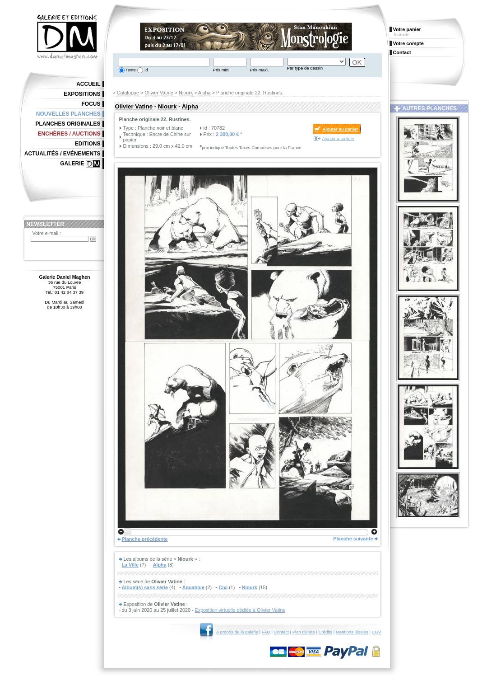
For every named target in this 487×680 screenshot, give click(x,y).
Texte (130, 69)
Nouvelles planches (68, 114)
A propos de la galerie (237, 631)
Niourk (186, 92)
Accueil (88, 84)
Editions (88, 144)
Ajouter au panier (340, 129)
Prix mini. (222, 69)
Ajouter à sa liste (338, 138)
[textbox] (164, 62)
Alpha (204, 92)
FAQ (266, 631)
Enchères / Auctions (69, 134)
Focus (91, 104)
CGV (376, 631)
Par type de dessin (305, 68)
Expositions (82, 94)
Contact (281, 631)
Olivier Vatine (158, 92)
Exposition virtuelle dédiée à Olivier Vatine (240, 610)
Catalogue (128, 92)
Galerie (72, 163)
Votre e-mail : (46, 233)
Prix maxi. (259, 69)
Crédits (325, 631)
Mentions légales (352, 631)
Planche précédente (145, 539)
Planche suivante (353, 538)
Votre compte (408, 43)
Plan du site (303, 631)
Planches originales (67, 124)
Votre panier (407, 29)
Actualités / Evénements (62, 153)
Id (145, 69)
